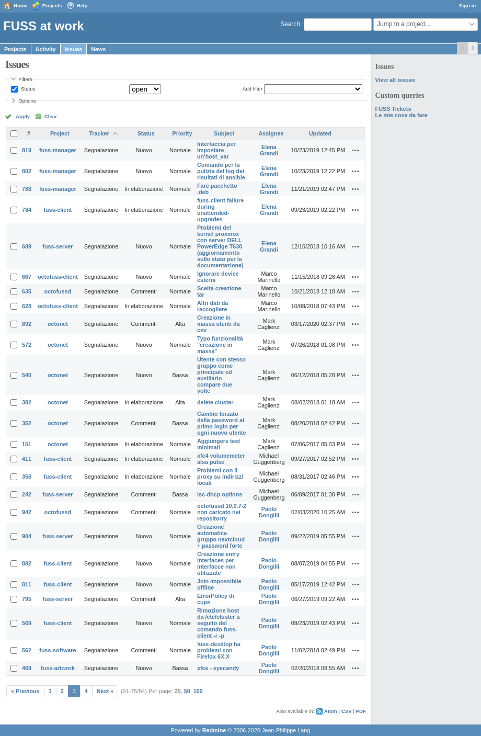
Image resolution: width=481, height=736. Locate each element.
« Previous (25, 691)
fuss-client (57, 210)
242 (26, 494)
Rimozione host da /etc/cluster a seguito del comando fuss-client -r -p (218, 623)
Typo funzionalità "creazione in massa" (220, 344)
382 (26, 402)
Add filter (252, 89)
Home (21, 5)
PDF (361, 711)
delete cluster (215, 402)
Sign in (467, 5)
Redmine (214, 730)
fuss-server (57, 246)
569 (26, 623)
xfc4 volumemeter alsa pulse (221, 458)
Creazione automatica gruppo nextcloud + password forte (221, 536)
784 (26, 210)
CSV (346, 711)
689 (26, 246)
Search (290, 24)
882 (26, 563)
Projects (52, 5)
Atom (330, 711)
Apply (23, 116)
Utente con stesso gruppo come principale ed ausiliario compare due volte (221, 375)
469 (26, 668)
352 (26, 423)
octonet (58, 324)
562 (26, 650)
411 (26, 459)
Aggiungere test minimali (218, 444)
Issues (74, 49)
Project (60, 133)
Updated (320, 133)
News (98, 49)
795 (26, 599)
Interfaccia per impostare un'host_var (216, 150)
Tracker (99, 133)
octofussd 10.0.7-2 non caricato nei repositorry (221, 512)
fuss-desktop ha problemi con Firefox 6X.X (219, 650)
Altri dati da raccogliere (212, 306)
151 (26, 444)
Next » (105, 691)
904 (26, 536)
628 (26, 306)
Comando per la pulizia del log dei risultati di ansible (221, 171)
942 (26, 512)
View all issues (395, 80)
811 (26, 584)
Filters (25, 79)
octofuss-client (58, 277)
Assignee (270, 133)
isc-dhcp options (219, 494)
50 (187, 691)
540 (26, 375)
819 (26, 150)
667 (26, 277)
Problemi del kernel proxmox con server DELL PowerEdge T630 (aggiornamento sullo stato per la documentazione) (220, 246)
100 (198, 691)
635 (26, 291)
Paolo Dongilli (269, 512)
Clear (50, 116)
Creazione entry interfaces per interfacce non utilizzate (218, 563)
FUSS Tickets (393, 109)
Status (27, 89)
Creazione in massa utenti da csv (218, 323)
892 (26, 324)
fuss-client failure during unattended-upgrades (220, 209)
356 (26, 476)
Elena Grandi (269, 150)
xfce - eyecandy (218, 668)
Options (27, 101)
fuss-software (57, 650)
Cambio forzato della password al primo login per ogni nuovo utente (221, 423)
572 (26, 345)
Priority (182, 133)
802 (26, 171)
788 (26, 189)
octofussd (58, 291)
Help (82, 5)
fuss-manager (57, 150)
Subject (224, 133)
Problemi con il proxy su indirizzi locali (220, 476)
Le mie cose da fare (401, 115)
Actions (355, 150)
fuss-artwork (58, 668)
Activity (46, 49)
